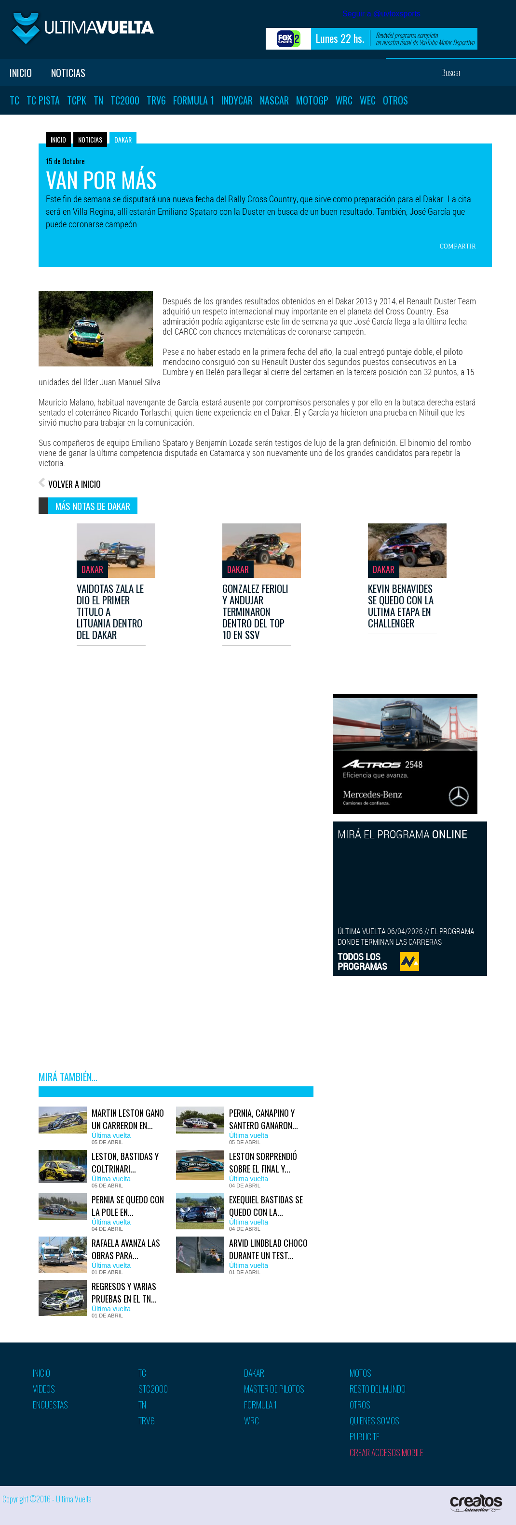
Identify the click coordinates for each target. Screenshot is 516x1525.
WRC (344, 100)
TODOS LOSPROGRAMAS (362, 961)
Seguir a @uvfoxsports (381, 14)
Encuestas (50, 1404)
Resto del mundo (378, 1388)
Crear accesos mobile (386, 1452)
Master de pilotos (274, 1388)
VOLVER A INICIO (74, 484)
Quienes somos (374, 1420)
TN (98, 100)
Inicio (21, 72)
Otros (395, 100)
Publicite (365, 1436)
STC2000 (153, 1388)
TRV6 (156, 100)
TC (14, 100)
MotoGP (312, 100)
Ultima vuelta (82, 28)
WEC (368, 100)
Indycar (237, 100)
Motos (360, 1373)
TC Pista (43, 100)
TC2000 (124, 100)
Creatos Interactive (477, 1503)
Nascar (274, 100)
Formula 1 (193, 100)
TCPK (76, 100)
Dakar (123, 139)
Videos (44, 1388)
